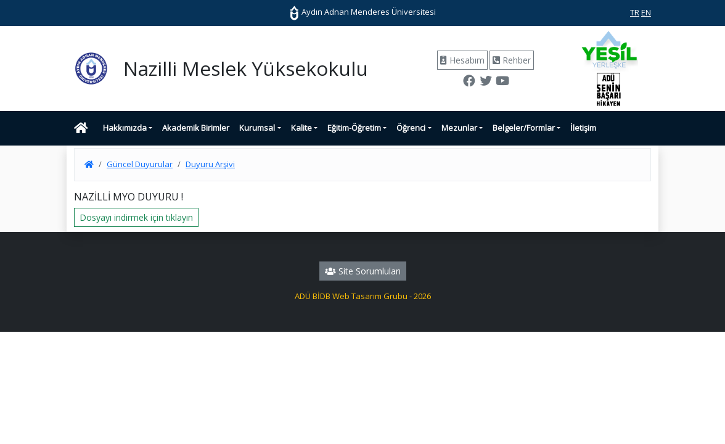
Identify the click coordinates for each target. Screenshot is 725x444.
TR (634, 12)
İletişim (583, 127)
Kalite (301, 127)
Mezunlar (459, 127)
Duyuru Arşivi (210, 164)
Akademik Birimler (195, 127)
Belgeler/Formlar (524, 127)
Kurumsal (257, 127)
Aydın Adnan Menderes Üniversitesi (362, 11)
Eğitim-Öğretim (354, 127)
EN (646, 12)
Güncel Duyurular (140, 164)
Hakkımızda (125, 127)
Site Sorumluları (363, 271)
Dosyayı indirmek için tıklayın (136, 217)
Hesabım (462, 60)
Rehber (512, 60)
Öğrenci (410, 127)
